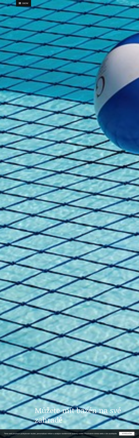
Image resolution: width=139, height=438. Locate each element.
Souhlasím (127, 433)
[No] (135, 433)
